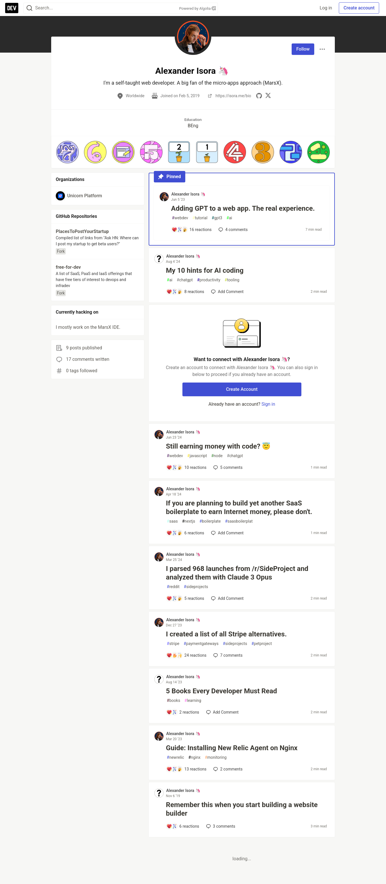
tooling (232, 280)
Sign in (268, 404)
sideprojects (196, 587)
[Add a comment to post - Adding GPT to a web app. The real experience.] (191, 229)
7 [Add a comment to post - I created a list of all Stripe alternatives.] (227, 655)
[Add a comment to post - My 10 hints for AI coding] (185, 291)
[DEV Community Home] (12, 8)
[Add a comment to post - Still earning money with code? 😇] (186, 467)
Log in (326, 8)
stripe (173, 644)
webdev (180, 218)
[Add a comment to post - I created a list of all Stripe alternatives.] (186, 655)
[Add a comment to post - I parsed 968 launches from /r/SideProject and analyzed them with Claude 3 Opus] (185, 598)
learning (192, 701)
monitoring (215, 757)
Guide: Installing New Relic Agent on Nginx (231, 748)
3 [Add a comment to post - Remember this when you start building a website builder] (220, 826)
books (173, 701)
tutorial (200, 218)
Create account (359, 8)
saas (172, 521)
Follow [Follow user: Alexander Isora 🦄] (303, 49)
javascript (197, 456)
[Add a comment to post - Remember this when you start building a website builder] (182, 826)
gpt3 (217, 218)
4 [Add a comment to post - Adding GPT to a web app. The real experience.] (232, 229)
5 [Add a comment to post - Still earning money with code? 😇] (227, 467)
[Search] (29, 8)
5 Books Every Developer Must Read (221, 691)
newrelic (175, 757)
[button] (67, 152)
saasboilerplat (239, 521)
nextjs (188, 521)
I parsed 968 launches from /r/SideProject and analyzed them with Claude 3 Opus (237, 573)
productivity (208, 280)
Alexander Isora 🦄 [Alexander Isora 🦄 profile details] (188, 194)
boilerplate (210, 521)
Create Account (242, 389)
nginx (194, 757)
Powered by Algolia (197, 8)
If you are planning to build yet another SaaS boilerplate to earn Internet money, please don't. (239, 507)
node (217, 456)
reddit (173, 587)
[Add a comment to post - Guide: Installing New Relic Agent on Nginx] (186, 769)
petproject (261, 644)
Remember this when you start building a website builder (242, 809)
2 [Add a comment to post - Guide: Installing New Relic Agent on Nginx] (227, 769)
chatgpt (185, 280)
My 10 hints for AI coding (204, 270)
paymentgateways (201, 644)
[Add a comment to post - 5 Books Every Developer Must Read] (182, 712)
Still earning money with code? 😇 (218, 446)
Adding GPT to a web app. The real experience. (243, 208)
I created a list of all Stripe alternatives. (226, 634)
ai (229, 218)
